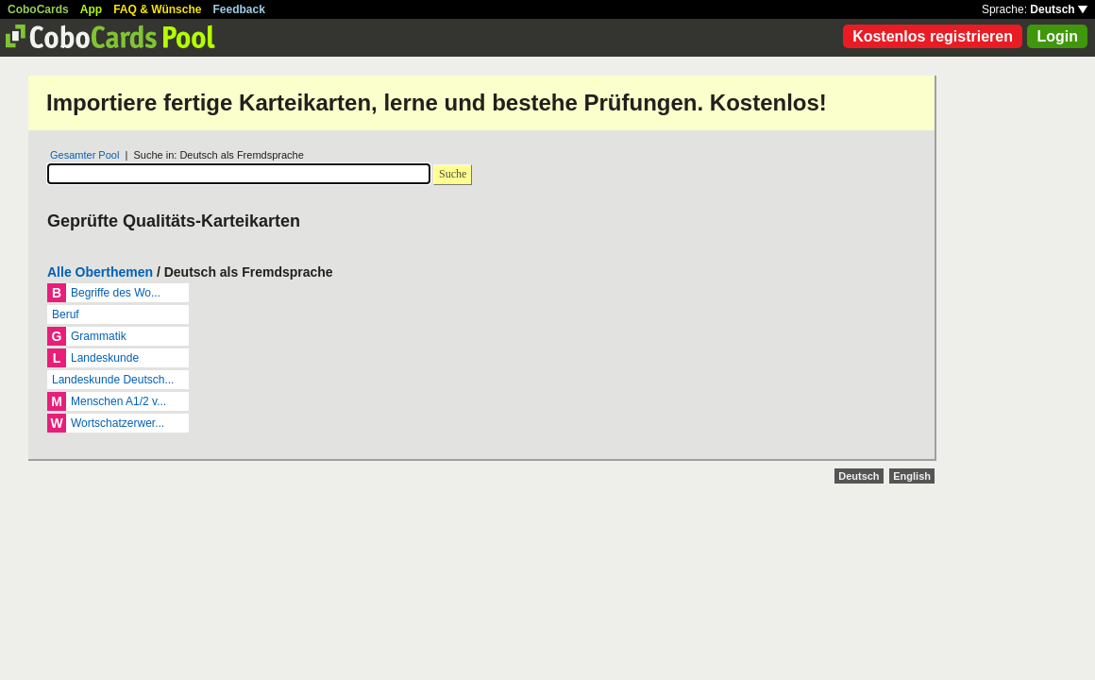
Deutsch (1058, 9)
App (91, 9)
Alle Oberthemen (100, 272)
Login (1057, 36)
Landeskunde (105, 358)
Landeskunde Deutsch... (113, 379)
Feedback (239, 9)
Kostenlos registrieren (932, 36)
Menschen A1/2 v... (118, 401)
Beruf (65, 314)
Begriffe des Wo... (115, 292)
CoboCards (38, 9)
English (912, 476)
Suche (452, 173)
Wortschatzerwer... (117, 423)
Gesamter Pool (84, 155)
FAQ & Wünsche (157, 9)
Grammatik (98, 336)
